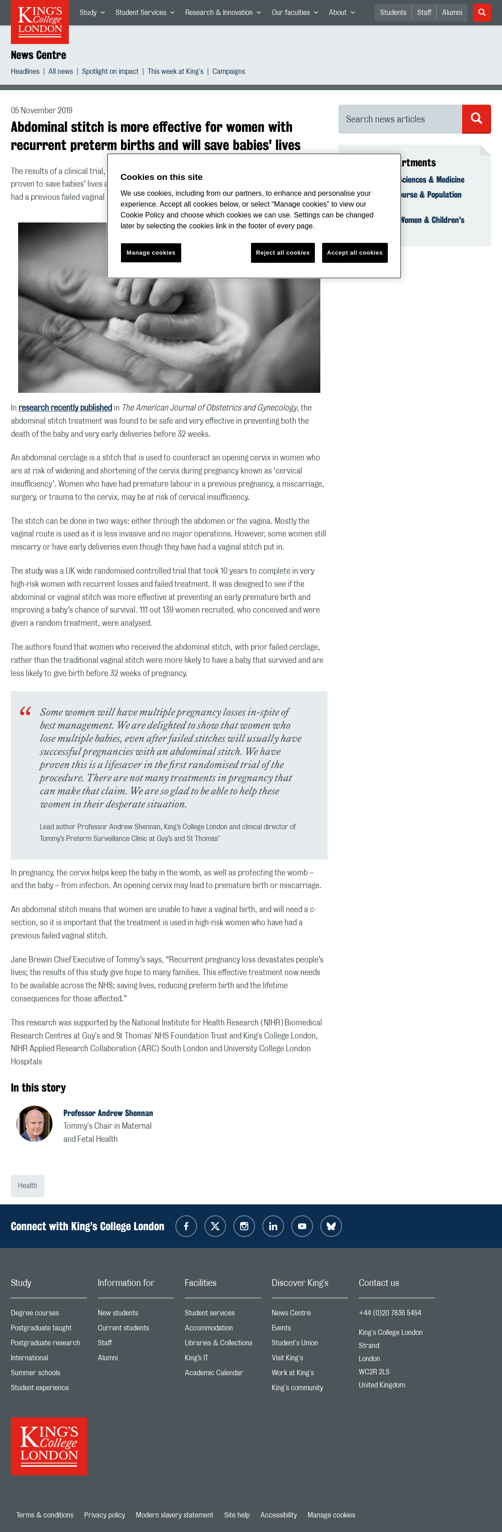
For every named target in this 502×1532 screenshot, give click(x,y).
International (49, 1360)
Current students (136, 1330)
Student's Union (310, 1345)
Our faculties (297, 14)
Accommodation (223, 1330)
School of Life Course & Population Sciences (405, 199)
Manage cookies (331, 1515)
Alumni (452, 12)
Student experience (49, 1390)
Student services (223, 1315)
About (344, 14)
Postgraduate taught (49, 1330)
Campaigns (228, 72)
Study (95, 14)
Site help (237, 1515)
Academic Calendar (223, 1375)
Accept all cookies (355, 252)
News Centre (38, 55)
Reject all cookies (283, 252)
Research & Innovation (225, 14)
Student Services (148, 14)
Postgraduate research (49, 1345)
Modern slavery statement (174, 1515)
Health (27, 1185)
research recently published (65, 408)
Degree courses (49, 1315)
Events (310, 1330)
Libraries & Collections (223, 1345)
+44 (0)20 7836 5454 (390, 1313)
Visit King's (310, 1360)
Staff (424, 12)
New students (136, 1315)
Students (393, 12)
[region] (254, 216)
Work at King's (310, 1375)
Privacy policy (104, 1515)
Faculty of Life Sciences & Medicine (406, 179)
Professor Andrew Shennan (108, 1113)
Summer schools (49, 1375)
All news (60, 72)
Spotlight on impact (110, 72)
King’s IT (223, 1360)
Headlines (25, 72)
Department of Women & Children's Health (406, 225)
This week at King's (175, 72)
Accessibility (279, 1515)
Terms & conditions (44, 1515)
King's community (310, 1390)
